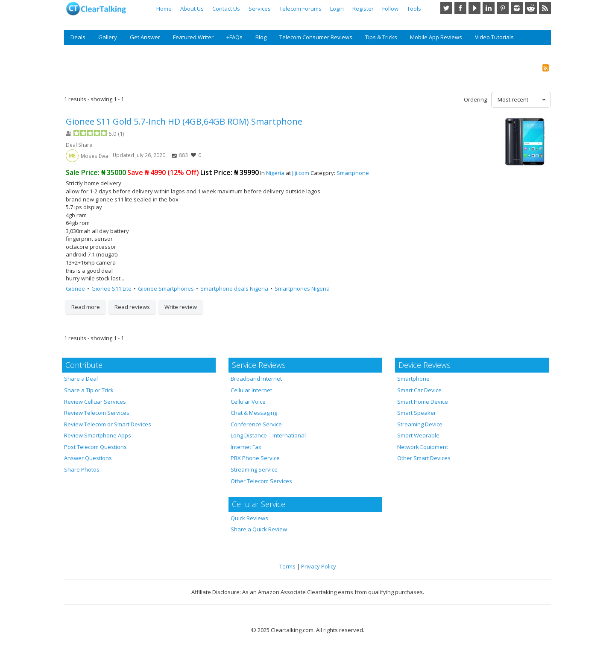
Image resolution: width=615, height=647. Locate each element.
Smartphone (353, 173)
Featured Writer (193, 37)
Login (337, 8)
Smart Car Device (419, 390)
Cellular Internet (251, 390)
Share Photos (82, 469)
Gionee (75, 288)
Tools (414, 8)
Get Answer (145, 37)
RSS (545, 8)
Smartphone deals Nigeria (234, 288)
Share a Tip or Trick (89, 390)
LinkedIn (489, 8)
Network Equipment (422, 447)
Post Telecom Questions (95, 447)
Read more (85, 307)
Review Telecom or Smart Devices (107, 424)
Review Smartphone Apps (97, 435)
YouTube (474, 8)
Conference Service (256, 424)
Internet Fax (246, 447)
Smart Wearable (418, 435)
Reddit (531, 8)
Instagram (517, 8)
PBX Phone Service (255, 458)
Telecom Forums (300, 8)
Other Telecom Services (261, 481)
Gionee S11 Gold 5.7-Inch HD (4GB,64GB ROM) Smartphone (184, 121)
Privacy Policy (318, 566)
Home (164, 8)
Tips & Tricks (381, 37)
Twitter (446, 8)
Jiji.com (300, 173)
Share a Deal (81, 378)
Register (363, 8)
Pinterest (503, 8)
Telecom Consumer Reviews (315, 37)
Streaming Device (419, 424)
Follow (390, 8)
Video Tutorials (494, 37)
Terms (287, 566)
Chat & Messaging (254, 413)
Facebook (460, 8)
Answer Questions (88, 458)
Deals (77, 37)
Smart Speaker (416, 413)
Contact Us (226, 8)
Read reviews (132, 307)
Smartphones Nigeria (302, 288)
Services (260, 8)
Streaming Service (254, 469)
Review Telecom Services (96, 413)
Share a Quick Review (259, 529)
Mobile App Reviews (436, 37)
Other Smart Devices (424, 458)
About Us (192, 8)
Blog (260, 37)
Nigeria (275, 173)
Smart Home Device (422, 401)
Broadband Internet (256, 378)
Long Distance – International (268, 435)
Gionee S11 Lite (111, 288)
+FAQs (234, 37)
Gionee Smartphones (166, 288)
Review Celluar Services (95, 401)
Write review (180, 307)
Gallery (107, 37)
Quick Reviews (249, 518)
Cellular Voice (248, 401)
